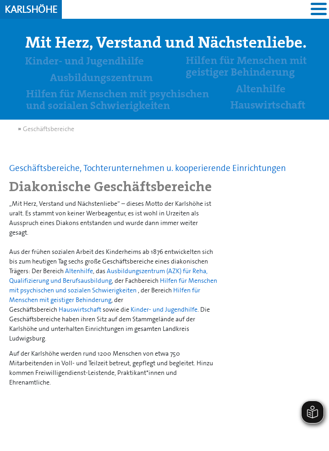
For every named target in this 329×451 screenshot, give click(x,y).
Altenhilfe (79, 271)
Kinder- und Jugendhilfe (164, 309)
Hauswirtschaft (80, 309)
